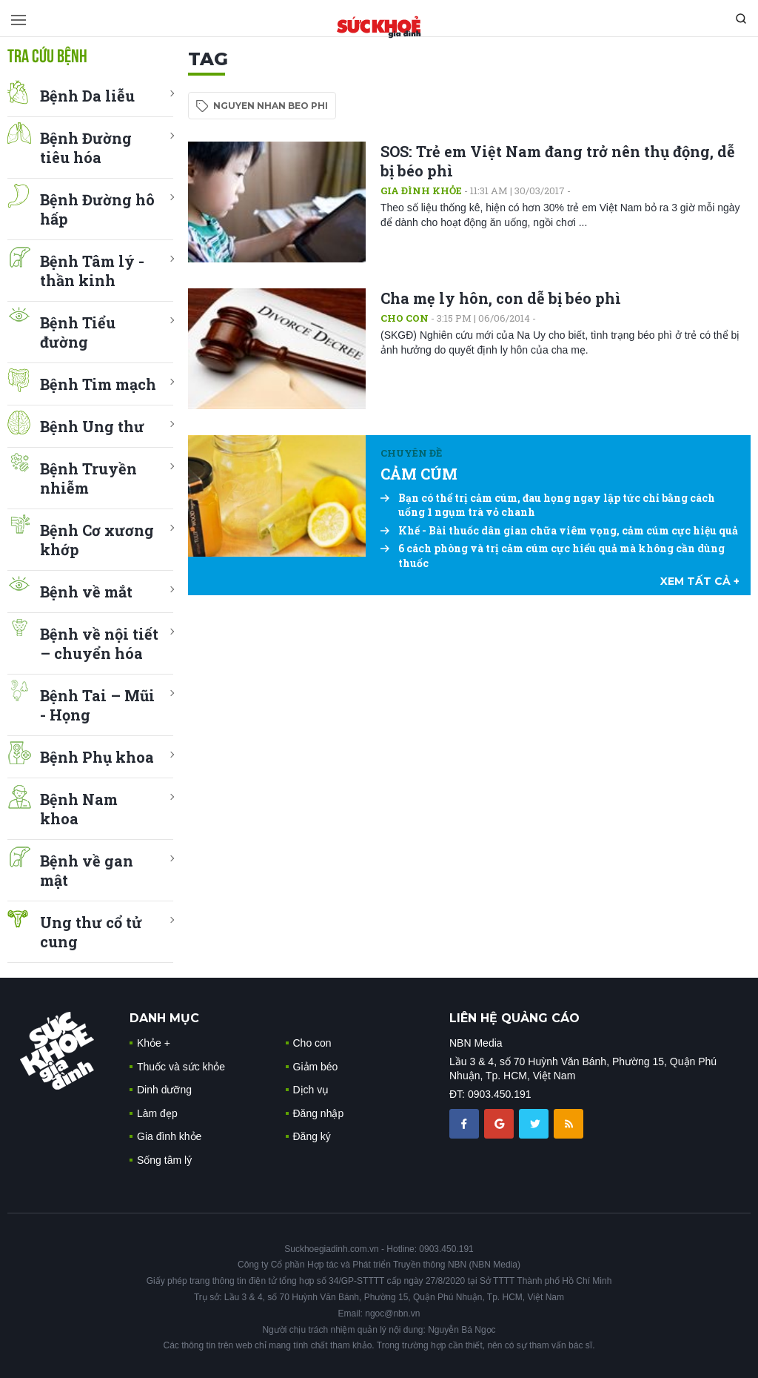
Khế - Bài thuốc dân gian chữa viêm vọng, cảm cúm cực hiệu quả (559, 530)
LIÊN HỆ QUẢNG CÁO (514, 1018)
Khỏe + (153, 1043)
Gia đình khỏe (421, 190)
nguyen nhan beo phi (270, 105)
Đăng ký (312, 1136)
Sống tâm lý (164, 1160)
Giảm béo (315, 1067)
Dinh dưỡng (164, 1090)
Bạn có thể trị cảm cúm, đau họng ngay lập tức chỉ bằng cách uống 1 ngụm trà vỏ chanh (547, 505)
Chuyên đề (411, 453)
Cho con (404, 318)
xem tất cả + (699, 581)
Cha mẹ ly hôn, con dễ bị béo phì (500, 298)
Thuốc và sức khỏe (181, 1067)
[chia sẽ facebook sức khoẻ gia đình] (465, 1123)
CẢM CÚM (418, 473)
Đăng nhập (318, 1113)
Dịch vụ (311, 1090)
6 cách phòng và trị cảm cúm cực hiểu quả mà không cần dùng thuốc (552, 555)
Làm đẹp (157, 1113)
